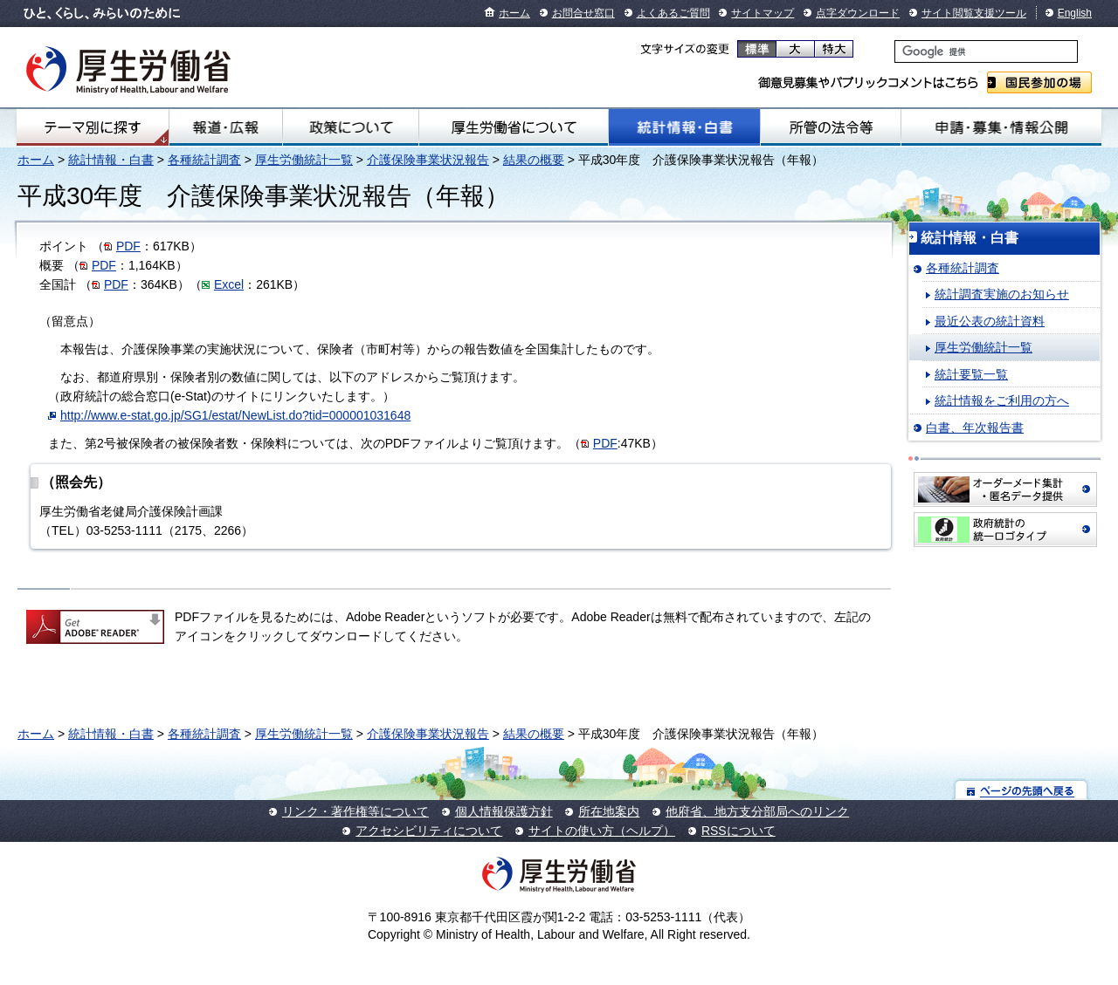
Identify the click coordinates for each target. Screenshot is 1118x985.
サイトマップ (762, 13)
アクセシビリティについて (428, 831)
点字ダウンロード (858, 13)
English (1075, 13)
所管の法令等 (831, 127)
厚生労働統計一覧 (304, 160)
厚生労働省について (513, 127)
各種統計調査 (204, 160)
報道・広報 (225, 127)
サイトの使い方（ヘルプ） (601, 831)
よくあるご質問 (673, 13)
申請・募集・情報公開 (1001, 127)
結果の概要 (533, 160)
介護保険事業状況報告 (428, 160)
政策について (350, 127)
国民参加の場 (1039, 82)
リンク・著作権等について (355, 811)
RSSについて (738, 831)
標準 (757, 49)
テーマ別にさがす (93, 127)
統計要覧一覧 (971, 374)
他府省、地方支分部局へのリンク (757, 811)
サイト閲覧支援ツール (973, 13)
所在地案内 (608, 811)
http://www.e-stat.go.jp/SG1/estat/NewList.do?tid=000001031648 (235, 415)
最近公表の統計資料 (990, 321)
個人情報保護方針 (504, 811)
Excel (229, 284)
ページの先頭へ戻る (1021, 790)
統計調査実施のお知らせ (1002, 294)
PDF (128, 246)
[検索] (986, 51)
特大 (833, 49)
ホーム (514, 13)
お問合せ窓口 (583, 13)
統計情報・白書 (684, 127)
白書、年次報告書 (975, 427)
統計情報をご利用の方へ (1002, 400)
